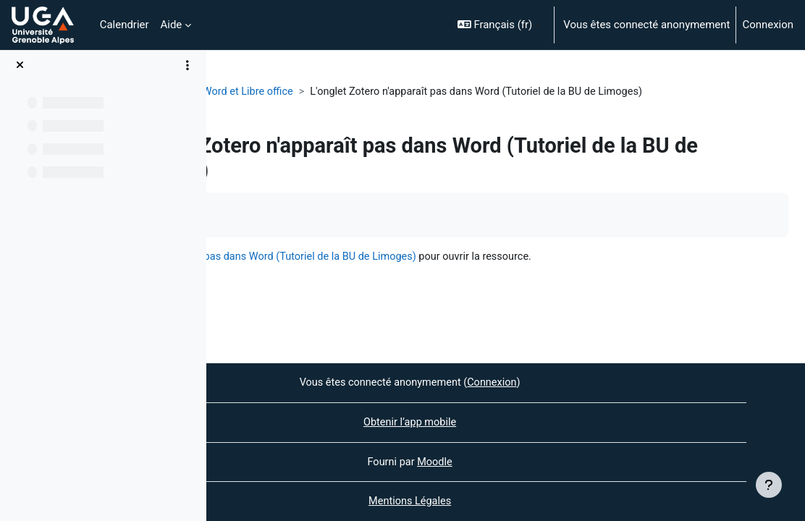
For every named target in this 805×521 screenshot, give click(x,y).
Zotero (239, 91)
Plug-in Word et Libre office (335, 91)
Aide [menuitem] (171, 24)
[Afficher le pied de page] (769, 485)
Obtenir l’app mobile (505, 421)
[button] (500, 25)
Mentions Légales (506, 501)
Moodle (531, 460)
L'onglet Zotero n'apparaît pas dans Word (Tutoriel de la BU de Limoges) (448, 256)
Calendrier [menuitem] (124, 24)
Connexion (767, 24)
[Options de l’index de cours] (187, 65)
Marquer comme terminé (293, 214)
